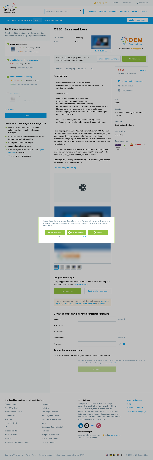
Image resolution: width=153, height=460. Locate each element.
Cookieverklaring (88, 237)
